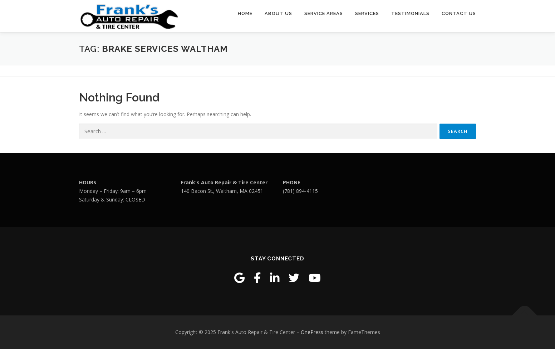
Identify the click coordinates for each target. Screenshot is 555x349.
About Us (278, 13)
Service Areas (323, 13)
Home (245, 13)
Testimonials (410, 13)
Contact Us (459, 13)
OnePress (312, 332)
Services (367, 13)
